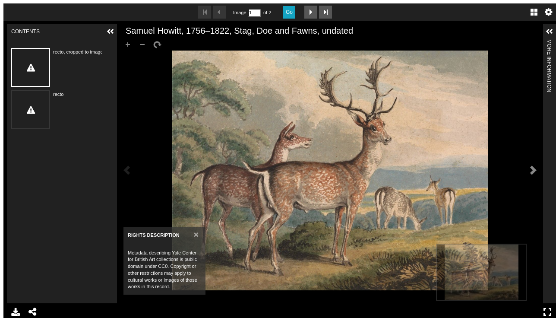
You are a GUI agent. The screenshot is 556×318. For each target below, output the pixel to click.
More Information (549, 43)
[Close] (196, 234)
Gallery (534, 12)
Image (239, 12)
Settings (548, 12)
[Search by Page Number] (254, 13)
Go (289, 12)
